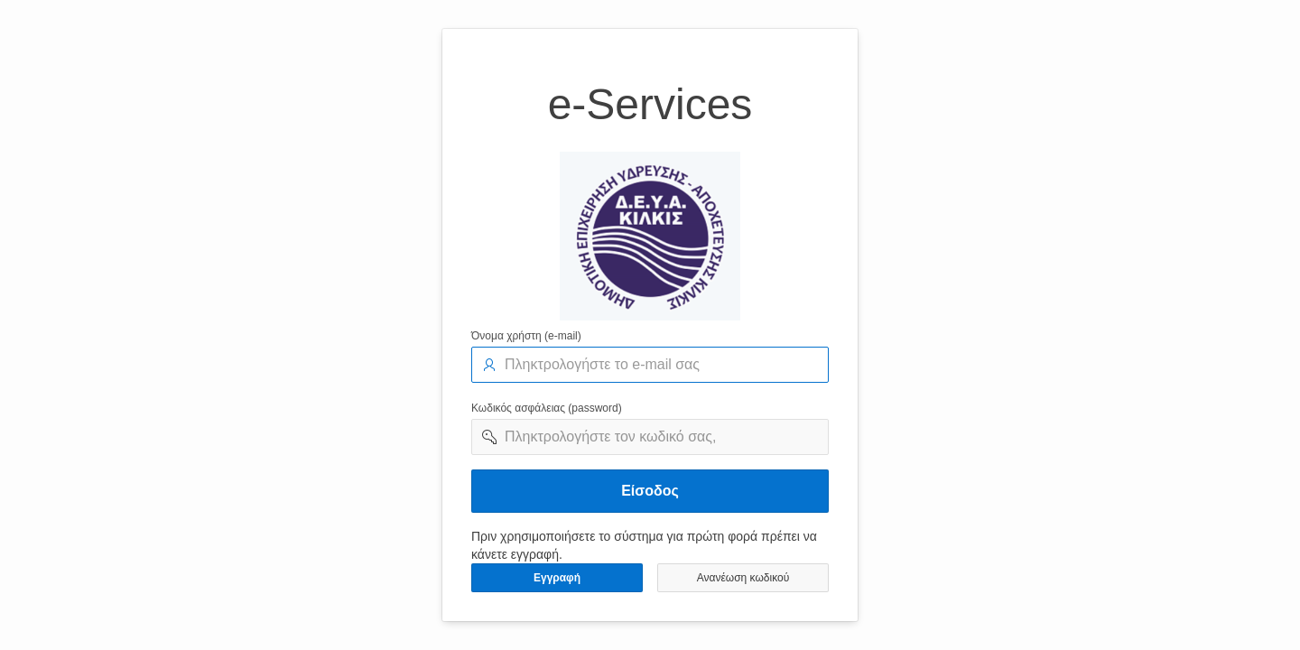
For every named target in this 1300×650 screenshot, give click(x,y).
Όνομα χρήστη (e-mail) (526, 336)
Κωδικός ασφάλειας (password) (546, 408)
